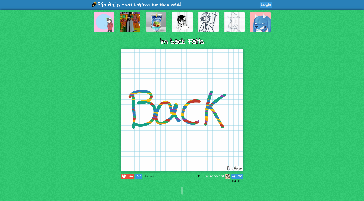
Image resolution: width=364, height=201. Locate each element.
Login (266, 4)
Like (127, 176)
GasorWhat (217, 176)
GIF (139, 176)
